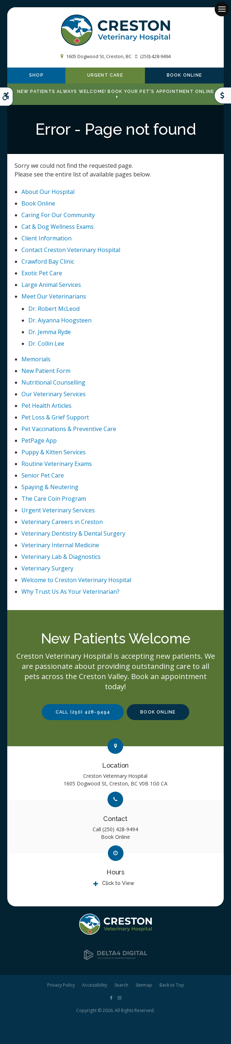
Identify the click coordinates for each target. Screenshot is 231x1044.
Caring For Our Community (58, 215)
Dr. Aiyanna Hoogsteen (60, 320)
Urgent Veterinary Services (58, 510)
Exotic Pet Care (41, 273)
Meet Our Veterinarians (53, 296)
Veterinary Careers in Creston (62, 522)
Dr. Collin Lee (46, 344)
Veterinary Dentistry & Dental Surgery (73, 533)
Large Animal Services (51, 285)
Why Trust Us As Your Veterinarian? (70, 592)
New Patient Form (45, 371)
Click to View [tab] (118, 883)
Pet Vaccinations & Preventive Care (68, 429)
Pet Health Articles (46, 406)
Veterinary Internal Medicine (60, 545)
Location (115, 765)
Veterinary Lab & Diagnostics (61, 557)
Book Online (184, 75)
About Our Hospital (47, 192)
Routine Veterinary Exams (56, 464)
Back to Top (171, 985)
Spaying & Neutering (49, 487)
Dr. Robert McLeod (54, 309)
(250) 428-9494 (155, 56)
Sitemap (143, 985)
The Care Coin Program (53, 499)
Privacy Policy (61, 985)
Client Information (46, 238)
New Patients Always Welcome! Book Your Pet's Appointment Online (115, 91)
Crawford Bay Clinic (47, 261)
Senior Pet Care (42, 475)
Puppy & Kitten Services (53, 452)
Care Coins (222, 95)
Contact (115, 818)
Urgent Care (105, 75)
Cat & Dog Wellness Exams (57, 227)
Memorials (35, 359)
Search (121, 985)
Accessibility (94, 985)
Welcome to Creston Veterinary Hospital (76, 580)
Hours (115, 872)
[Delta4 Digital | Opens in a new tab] (115, 958)
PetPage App (39, 440)
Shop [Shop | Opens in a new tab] (36, 75)
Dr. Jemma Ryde (49, 332)
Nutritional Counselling (53, 382)
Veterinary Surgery (47, 568)
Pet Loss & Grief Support (55, 417)
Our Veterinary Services (53, 394)
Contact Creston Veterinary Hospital (70, 250)
